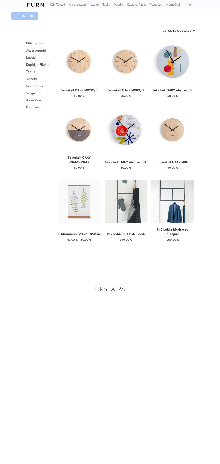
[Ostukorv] (189, 4)
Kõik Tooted (57, 4)
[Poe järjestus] (179, 30)
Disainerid (34, 107)
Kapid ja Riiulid (136, 4)
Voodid (118, 4)
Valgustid (156, 4)
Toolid (106, 4)
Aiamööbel (173, 4)
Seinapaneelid (36, 86)
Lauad (94, 4)
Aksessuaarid (77, 4)
